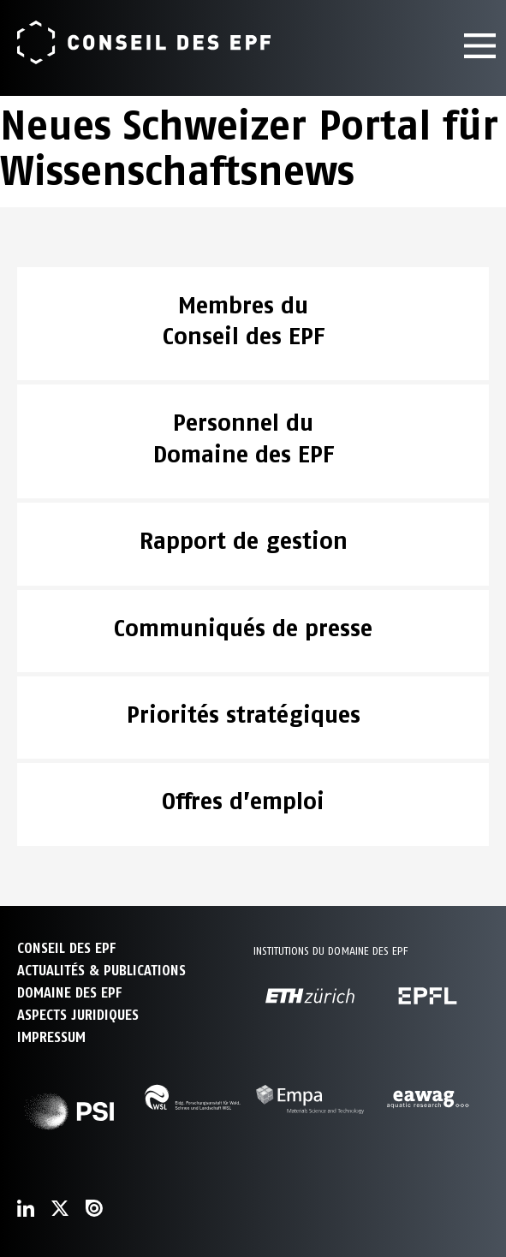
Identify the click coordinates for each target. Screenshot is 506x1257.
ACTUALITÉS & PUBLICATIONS (101, 970)
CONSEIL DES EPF (66, 948)
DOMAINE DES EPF (69, 993)
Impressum (51, 1037)
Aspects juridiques (78, 1015)
